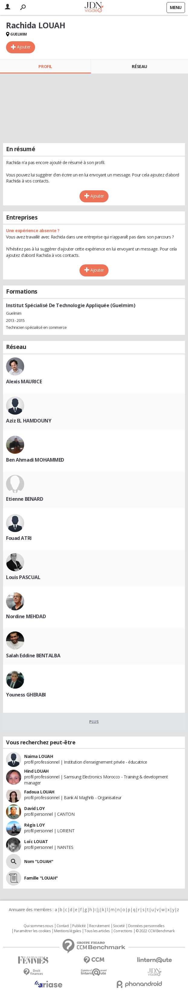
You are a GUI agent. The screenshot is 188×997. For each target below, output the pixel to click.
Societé (119, 926)
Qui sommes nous (38, 926)
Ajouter (24, 47)
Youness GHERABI (26, 694)
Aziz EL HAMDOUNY (28, 420)
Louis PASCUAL (23, 577)
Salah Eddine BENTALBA (33, 655)
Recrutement (99, 926)
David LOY (34, 808)
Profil (45, 66)
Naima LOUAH (38, 756)
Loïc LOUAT (36, 841)
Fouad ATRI (19, 538)
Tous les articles (97, 931)
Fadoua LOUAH (39, 792)
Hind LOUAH (36, 771)
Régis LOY (34, 825)
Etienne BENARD (24, 499)
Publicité (79, 926)
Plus (94, 721)
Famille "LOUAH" (41, 878)
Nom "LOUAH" (38, 861)
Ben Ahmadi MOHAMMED (35, 459)
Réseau (139, 66)
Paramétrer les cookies (32, 931)
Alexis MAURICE (24, 381)
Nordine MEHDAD (26, 616)
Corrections (122, 931)
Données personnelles (146, 926)
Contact (63, 926)
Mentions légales (67, 931)
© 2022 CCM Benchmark (155, 931)
